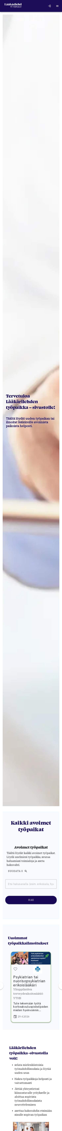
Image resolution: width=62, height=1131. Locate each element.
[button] (15, 969)
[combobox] (31, 884)
